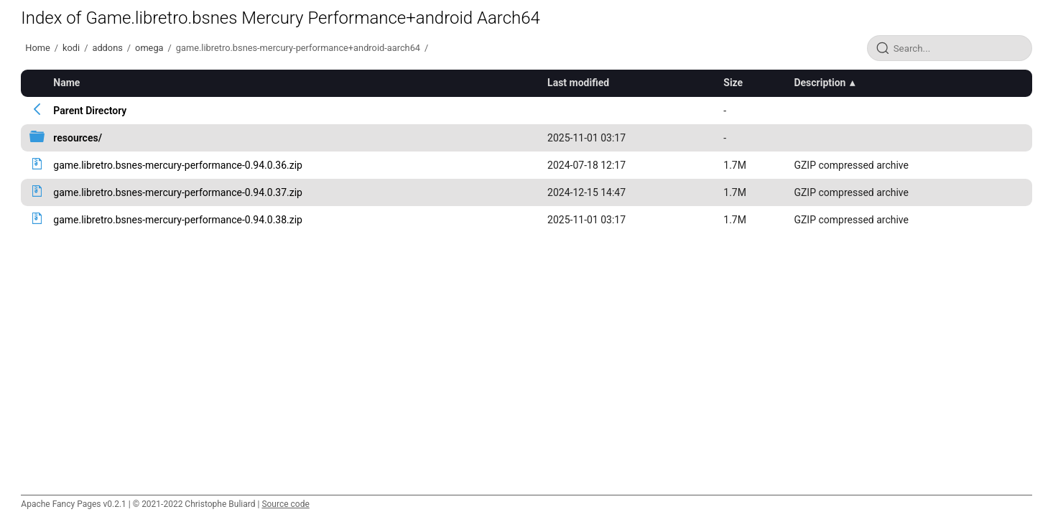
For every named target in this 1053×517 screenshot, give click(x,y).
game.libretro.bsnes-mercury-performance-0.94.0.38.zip (177, 219)
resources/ (77, 138)
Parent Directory (89, 110)
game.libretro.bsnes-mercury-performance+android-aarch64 (298, 47)
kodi (71, 47)
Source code (285, 504)
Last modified (578, 82)
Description (819, 82)
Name (66, 82)
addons (107, 47)
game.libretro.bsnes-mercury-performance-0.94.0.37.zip (177, 192)
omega (149, 47)
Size (733, 82)
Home (37, 47)
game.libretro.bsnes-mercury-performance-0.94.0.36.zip (177, 165)
